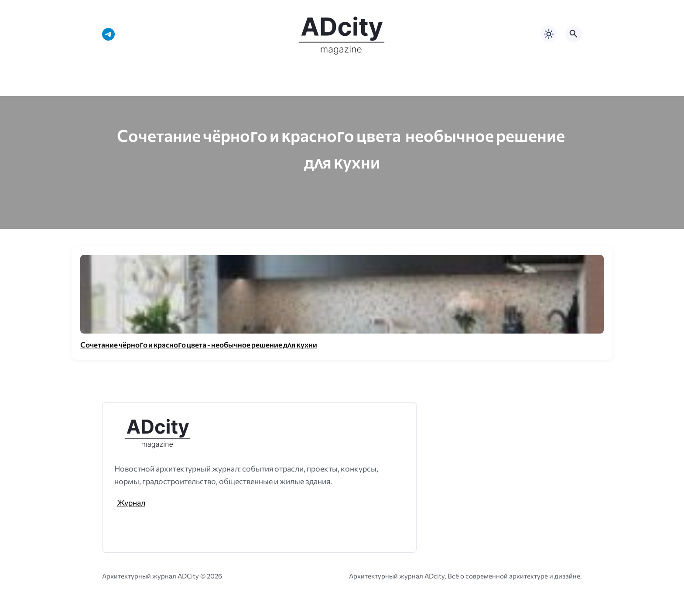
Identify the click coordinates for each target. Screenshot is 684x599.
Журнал (131, 502)
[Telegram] (108, 34)
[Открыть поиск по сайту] (573, 34)
